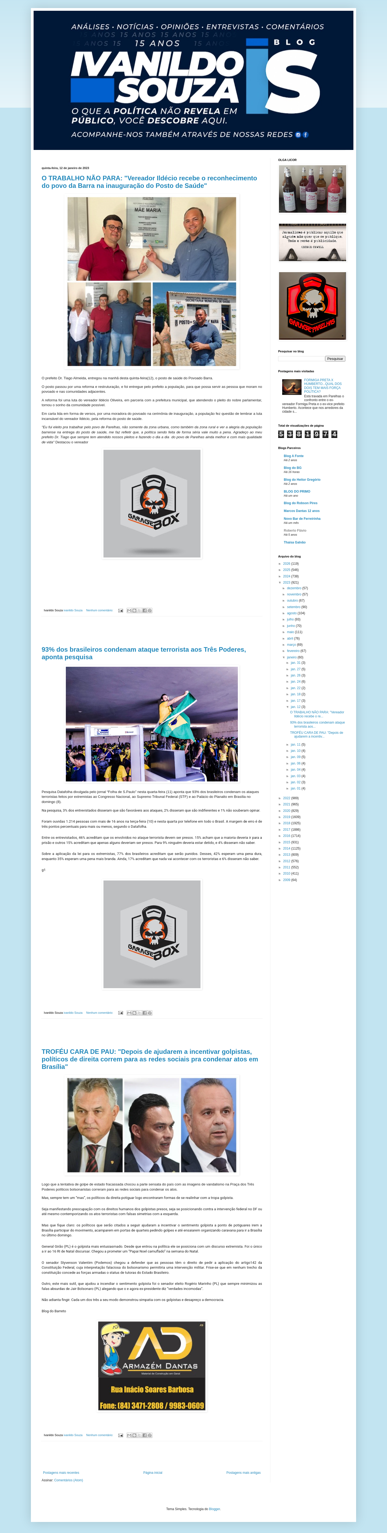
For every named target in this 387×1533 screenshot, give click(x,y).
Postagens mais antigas (244, 1473)
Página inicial (152, 1473)
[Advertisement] (152, 631)
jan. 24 (296, 681)
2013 (287, 855)
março (292, 645)
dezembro (294, 588)
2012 (287, 861)
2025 (287, 570)
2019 (287, 817)
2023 (287, 582)
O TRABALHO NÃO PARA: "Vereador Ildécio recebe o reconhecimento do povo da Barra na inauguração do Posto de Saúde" (149, 181)
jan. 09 (296, 757)
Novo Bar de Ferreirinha (302, 519)
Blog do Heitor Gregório (302, 480)
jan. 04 (296, 769)
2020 (287, 811)
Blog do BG (293, 468)
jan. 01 (296, 788)
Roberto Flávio (295, 530)
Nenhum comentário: (100, 610)
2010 (287, 873)
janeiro (292, 657)
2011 (287, 867)
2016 (287, 836)
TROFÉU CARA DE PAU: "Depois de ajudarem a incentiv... (316, 734)
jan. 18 (296, 694)
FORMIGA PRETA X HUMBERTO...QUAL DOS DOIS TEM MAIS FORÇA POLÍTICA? (323, 386)
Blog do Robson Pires (300, 503)
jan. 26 (296, 675)
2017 (287, 830)
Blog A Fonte (294, 456)
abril (290, 638)
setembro (294, 607)
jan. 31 (296, 663)
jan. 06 (296, 763)
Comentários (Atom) (68, 1480)
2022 (287, 798)
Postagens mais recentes (61, 1473)
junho (291, 626)
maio (291, 632)
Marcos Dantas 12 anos (302, 511)
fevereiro (293, 651)
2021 (287, 804)
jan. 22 (296, 688)
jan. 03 (296, 776)
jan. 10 (296, 751)
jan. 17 (296, 701)
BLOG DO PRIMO (297, 491)
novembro (294, 594)
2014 (287, 848)
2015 (287, 842)
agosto (292, 613)
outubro (293, 600)
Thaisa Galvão (295, 542)
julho (291, 619)
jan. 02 (296, 782)
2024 (287, 576)
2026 (287, 564)
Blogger (214, 1509)
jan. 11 (296, 744)
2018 (287, 823)
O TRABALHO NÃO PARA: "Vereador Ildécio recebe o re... (317, 714)
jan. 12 (296, 707)
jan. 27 (296, 669)
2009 (287, 880)
